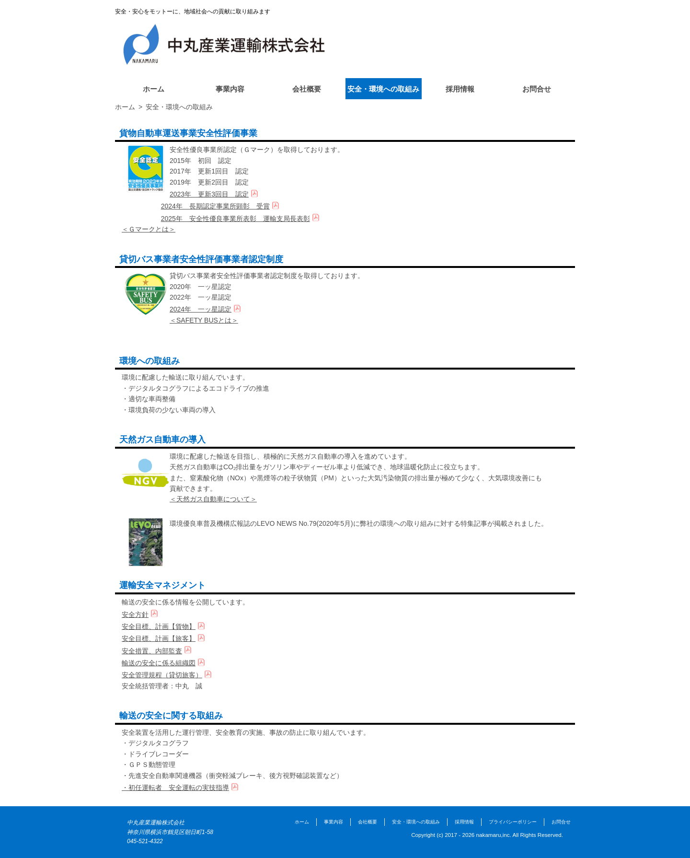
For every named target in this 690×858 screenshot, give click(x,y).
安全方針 (135, 614)
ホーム (153, 89)
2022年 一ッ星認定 (200, 297)
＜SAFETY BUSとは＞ (204, 320)
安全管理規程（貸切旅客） (162, 675)
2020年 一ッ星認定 (200, 286)
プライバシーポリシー (513, 821)
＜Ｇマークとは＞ (148, 229)
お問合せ (536, 89)
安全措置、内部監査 (152, 651)
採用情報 (460, 89)
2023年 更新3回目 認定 (209, 194)
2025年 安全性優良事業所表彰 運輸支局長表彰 (235, 218)
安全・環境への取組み (383, 89)
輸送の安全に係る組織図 (159, 663)
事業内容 (230, 89)
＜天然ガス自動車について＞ (213, 499)
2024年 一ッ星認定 (200, 309)
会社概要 (306, 89)
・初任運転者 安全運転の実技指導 (175, 787)
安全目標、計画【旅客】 (159, 638)
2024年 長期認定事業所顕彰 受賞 (215, 206)
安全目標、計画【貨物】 (159, 626)
